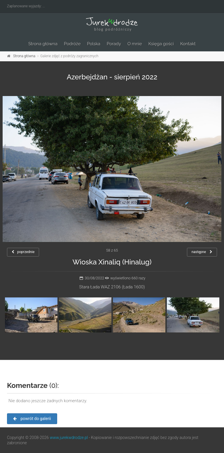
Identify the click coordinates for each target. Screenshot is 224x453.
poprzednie (23, 252)
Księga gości (161, 43)
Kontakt (188, 43)
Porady (114, 43)
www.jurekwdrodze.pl (69, 437)
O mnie (134, 43)
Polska (94, 43)
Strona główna (42, 43)
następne (202, 252)
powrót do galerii (32, 418)
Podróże (72, 43)
